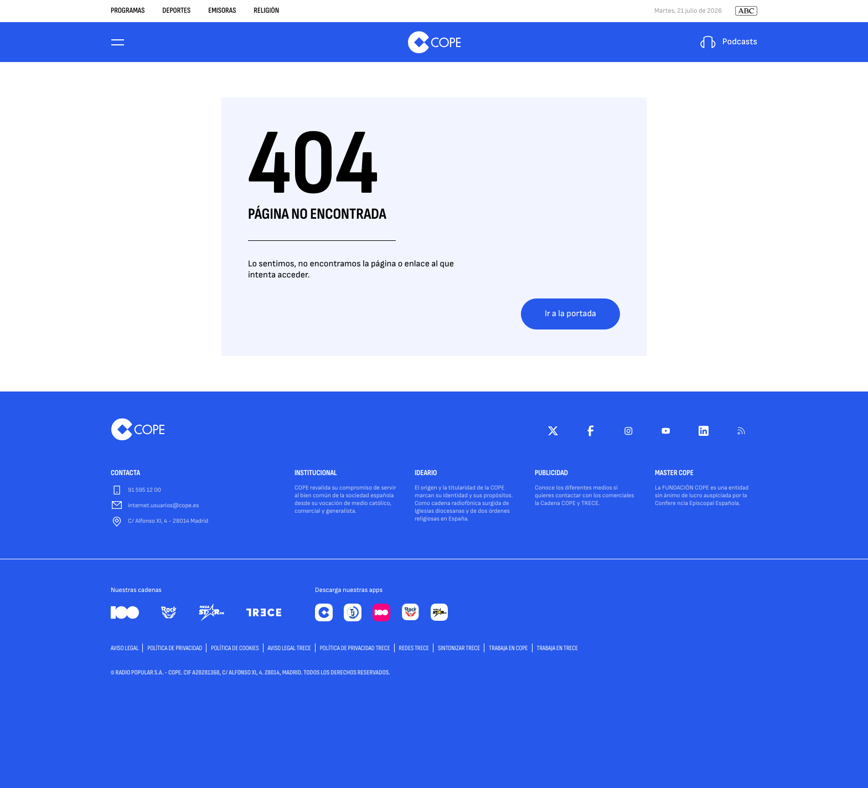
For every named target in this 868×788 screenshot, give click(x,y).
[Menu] (117, 42)
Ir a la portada (570, 313)
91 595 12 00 (144, 490)
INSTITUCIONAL (315, 473)
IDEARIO (426, 473)
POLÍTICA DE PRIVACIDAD (174, 648)
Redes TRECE (414, 648)
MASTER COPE (674, 473)
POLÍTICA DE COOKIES (235, 648)
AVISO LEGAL (124, 648)
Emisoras (222, 11)
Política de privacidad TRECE (355, 648)
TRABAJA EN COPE (508, 648)
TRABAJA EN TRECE (557, 648)
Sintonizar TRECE (459, 648)
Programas (127, 11)
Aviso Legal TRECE (289, 648)
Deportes (176, 11)
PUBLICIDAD (551, 473)
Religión (266, 11)
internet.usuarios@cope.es (163, 505)
